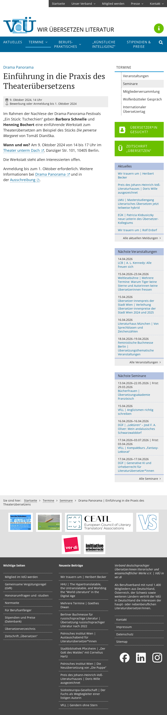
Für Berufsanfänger (18, 610)
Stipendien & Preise (139, 44)
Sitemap (121, 642)
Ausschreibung (22, 179)
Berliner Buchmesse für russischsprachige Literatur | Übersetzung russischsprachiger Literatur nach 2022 (82, 620)
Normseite (12, 603)
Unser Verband (83, 4)
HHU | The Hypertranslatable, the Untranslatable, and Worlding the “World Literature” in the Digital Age (83, 590)
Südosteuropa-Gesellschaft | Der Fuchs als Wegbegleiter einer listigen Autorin (82, 694)
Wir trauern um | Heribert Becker (136, 175)
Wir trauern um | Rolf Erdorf (137, 230)
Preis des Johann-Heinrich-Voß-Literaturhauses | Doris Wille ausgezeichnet (139, 188)
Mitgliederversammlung (141, 91)
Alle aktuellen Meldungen (142, 238)
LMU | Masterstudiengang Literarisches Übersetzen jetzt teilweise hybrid (138, 204)
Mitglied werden (113, 4)
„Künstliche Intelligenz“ (103, 44)
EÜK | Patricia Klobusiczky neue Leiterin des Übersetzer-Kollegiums (138, 219)
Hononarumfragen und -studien (27, 595)
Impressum (124, 627)
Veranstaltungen (136, 76)
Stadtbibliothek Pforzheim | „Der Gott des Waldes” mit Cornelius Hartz (82, 652)
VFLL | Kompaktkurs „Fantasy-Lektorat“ (139, 446)
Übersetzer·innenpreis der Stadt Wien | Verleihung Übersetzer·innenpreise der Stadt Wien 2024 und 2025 (139, 304)
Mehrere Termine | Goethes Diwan (79, 605)
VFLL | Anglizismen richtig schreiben (139, 410)
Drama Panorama (50, 174)
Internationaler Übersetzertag (134, 109)
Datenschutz (124, 634)
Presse (137, 4)
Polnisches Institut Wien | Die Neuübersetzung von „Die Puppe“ (83, 665)
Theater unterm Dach (21, 150)
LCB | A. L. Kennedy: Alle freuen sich (139, 263)
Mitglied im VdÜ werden (21, 577)
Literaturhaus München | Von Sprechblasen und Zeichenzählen (139, 325)
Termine (38, 42)
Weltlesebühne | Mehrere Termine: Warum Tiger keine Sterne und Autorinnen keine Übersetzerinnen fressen (139, 281)
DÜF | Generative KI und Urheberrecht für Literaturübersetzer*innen (139, 465)
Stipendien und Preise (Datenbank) (20, 619)
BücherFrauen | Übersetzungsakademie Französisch (139, 390)
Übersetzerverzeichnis (20, 629)
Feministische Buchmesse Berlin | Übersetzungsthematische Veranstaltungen (139, 346)
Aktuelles (12, 42)
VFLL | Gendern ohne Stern (79, 705)
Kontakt (157, 4)
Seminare (130, 83)
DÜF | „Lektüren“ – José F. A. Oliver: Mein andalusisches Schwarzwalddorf (139, 427)
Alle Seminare (150, 479)
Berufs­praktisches (67, 44)
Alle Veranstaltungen (146, 362)
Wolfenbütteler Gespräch (142, 99)
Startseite (58, 4)
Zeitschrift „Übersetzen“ (21, 636)
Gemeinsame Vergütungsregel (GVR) (25, 586)
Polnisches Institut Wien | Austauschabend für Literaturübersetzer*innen (78, 637)
